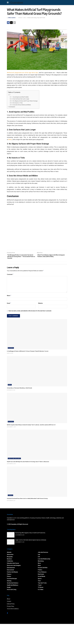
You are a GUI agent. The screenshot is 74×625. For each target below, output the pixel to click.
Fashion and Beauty (12, 573)
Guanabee (16, 2)
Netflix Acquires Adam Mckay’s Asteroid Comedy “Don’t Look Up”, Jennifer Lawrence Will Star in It (31, 426)
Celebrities (10, 562)
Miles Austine (12, 17)
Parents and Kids (42, 568)
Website (40, 304)
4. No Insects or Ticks (17, 102)
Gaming (9, 582)
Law (39, 555)
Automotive (10, 555)
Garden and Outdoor (12, 584)
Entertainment (11, 568)
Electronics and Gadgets (14, 566)
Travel (39, 586)
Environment (10, 571)
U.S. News (40, 590)
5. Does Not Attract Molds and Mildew (21, 104)
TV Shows (40, 588)
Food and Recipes (12, 579)
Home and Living (32, 17)
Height (9, 588)
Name (9, 297)
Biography (10, 557)
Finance (10, 496)
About (8, 600)
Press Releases (42, 573)
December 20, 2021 (11, 464)
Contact (9, 602)
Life (39, 557)
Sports (40, 579)
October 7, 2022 (22, 17)
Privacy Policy (10, 607)
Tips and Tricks (41, 17)
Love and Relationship (44, 560)
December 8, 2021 (11, 501)
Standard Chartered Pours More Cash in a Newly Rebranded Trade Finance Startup (27, 499)
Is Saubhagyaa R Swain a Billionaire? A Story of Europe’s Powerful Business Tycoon (27, 352)
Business (10, 349)
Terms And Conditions (13, 610)
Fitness (9, 577)
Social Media (41, 577)
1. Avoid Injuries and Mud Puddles (20, 97)
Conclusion (12, 107)
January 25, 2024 (11, 391)
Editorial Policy (11, 605)
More (39, 564)
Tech (39, 582)
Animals (9, 553)
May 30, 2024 (10, 354)
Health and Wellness (14, 459)
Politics (40, 571)
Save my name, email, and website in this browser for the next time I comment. (30, 312)
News (9, 385)
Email (9, 304)
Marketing (41, 562)
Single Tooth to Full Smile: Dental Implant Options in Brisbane (30, 541)
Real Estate (41, 575)
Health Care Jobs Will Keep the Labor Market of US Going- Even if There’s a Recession (28, 462)
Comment (10, 275)
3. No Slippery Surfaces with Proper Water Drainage (25, 101)
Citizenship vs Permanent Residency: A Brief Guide (19, 389)
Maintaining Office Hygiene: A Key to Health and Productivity (30, 534)
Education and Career (13, 564)
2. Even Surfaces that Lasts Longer (20, 99)
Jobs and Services (43, 553)
